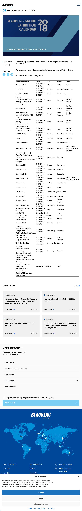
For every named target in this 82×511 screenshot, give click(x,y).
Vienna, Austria (21, 220)
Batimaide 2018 (21, 165)
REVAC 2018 (20, 196)
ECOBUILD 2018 (21, 134)
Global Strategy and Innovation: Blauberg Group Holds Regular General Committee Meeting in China (60, 325)
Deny (41, 498)
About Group (9, 464)
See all (76, 286)
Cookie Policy (32, 508)
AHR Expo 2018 (21, 85)
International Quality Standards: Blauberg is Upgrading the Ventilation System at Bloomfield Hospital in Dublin (21, 301)
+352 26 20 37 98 (65, 465)
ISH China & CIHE (21, 187)
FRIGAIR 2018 (20, 192)
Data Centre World (22, 143)
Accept (41, 492)
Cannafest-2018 (21, 237)
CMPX (18, 138)
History (7, 469)
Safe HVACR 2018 (22, 178)
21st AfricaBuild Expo (23, 243)
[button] (79, 476)
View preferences (41, 504)
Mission (7, 473)
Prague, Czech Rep (22, 240)
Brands (32, 469)
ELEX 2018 (19, 89)
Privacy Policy (41, 508)
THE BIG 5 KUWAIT (22, 215)
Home (4, 10)
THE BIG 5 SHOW (21, 257)
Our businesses (35, 464)
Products (33, 473)
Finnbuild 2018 (21, 223)
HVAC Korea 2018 (22, 94)
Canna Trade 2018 (22, 174)
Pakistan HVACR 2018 (23, 148)
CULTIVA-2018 (21, 217)
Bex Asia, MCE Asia (22, 205)
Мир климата (20, 108)
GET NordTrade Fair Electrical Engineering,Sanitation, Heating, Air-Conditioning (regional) (24, 251)
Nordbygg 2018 (21, 169)
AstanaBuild (20, 183)
